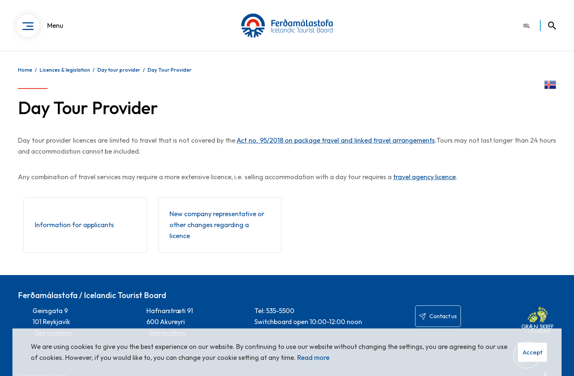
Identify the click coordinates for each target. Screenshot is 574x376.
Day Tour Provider (169, 70)
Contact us (443, 316)
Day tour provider (118, 70)
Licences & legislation (65, 70)
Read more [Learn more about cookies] (313, 357)
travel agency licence (424, 177)
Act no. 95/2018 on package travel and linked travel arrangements (335, 140)
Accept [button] (532, 352)
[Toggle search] (549, 25)
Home (25, 70)
